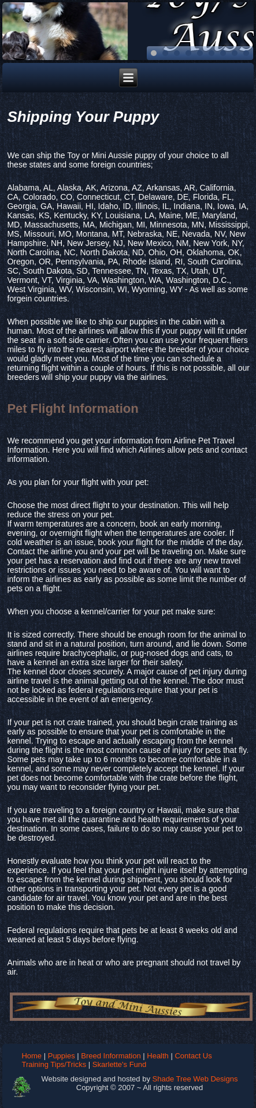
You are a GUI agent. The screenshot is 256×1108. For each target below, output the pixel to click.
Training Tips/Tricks (53, 1064)
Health (158, 1055)
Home (31, 1055)
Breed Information (110, 1055)
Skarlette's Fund (119, 1064)
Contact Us (193, 1055)
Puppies (61, 1055)
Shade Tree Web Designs (195, 1079)
